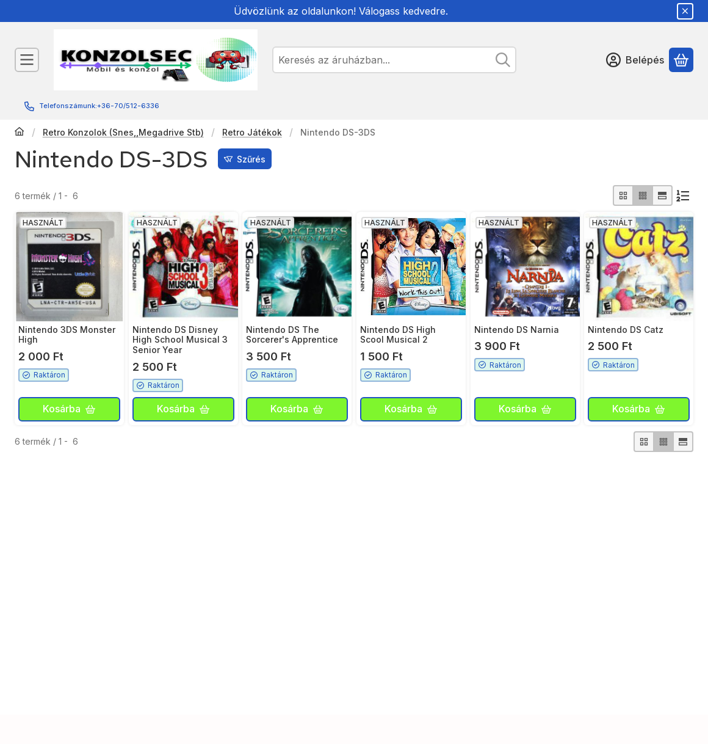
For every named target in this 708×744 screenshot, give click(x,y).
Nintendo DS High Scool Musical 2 (398, 334)
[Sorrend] (683, 195)
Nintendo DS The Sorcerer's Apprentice (292, 334)
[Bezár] (685, 11)
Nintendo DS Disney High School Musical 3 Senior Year (180, 340)
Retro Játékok (252, 132)
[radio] (623, 195)
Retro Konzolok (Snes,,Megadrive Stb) (123, 132)
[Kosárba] (69, 409)
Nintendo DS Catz (625, 329)
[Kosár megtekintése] (681, 60)
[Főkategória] (19, 132)
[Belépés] (635, 60)
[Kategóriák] (27, 60)
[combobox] (394, 59)
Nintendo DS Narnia (516, 329)
